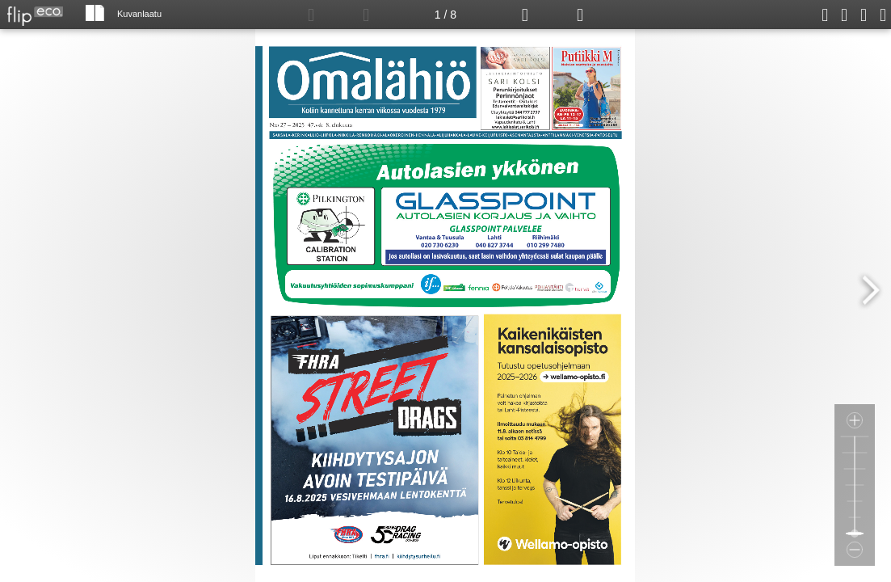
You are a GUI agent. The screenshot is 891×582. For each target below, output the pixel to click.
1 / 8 (445, 14)
